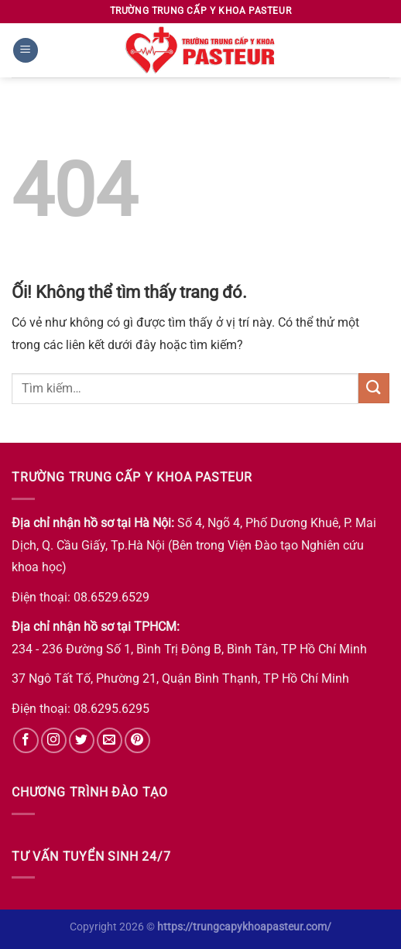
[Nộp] (373, 388)
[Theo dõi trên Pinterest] (137, 740)
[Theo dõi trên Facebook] (26, 740)
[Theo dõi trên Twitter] (81, 740)
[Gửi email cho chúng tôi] (109, 740)
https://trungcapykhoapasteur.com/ (244, 927)
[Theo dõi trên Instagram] (54, 740)
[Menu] (25, 50)
